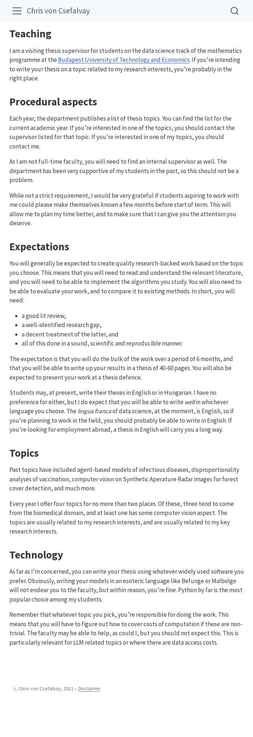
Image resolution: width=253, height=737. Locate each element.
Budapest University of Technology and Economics (124, 60)
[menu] (17, 11)
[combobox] (235, 10)
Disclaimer (89, 688)
